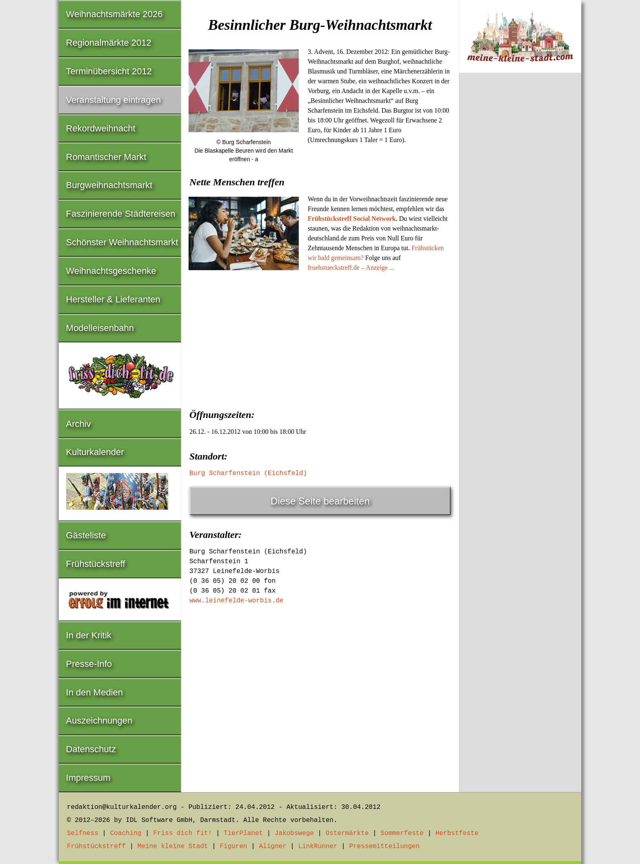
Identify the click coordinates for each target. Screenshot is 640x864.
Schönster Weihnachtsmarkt (122, 242)
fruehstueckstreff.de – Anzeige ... (351, 267)
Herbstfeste (457, 833)
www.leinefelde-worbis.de (236, 600)
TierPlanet (243, 833)
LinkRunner (318, 846)
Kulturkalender (95, 452)
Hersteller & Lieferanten (113, 299)
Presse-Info (89, 664)
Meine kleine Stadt (173, 846)
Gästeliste (86, 535)
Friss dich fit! (182, 833)
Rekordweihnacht (101, 128)
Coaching (126, 833)
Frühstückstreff (95, 564)
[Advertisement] (320, 338)
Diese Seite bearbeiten (320, 500)
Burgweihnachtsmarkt (109, 185)
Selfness (82, 833)
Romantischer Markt (106, 157)
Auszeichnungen (99, 720)
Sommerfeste (402, 833)
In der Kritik (88, 635)
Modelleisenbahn (100, 328)
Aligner (273, 846)
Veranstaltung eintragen (113, 100)
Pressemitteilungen (384, 846)
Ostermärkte (347, 833)
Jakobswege (294, 833)
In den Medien (94, 692)
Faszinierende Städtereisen (121, 214)
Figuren (233, 846)
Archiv (78, 424)
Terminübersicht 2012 (109, 71)
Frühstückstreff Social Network (352, 218)
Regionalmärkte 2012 (108, 43)
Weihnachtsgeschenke (111, 271)
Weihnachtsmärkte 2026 (114, 14)
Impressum (88, 778)
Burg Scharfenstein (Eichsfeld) (248, 473)
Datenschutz (91, 749)
